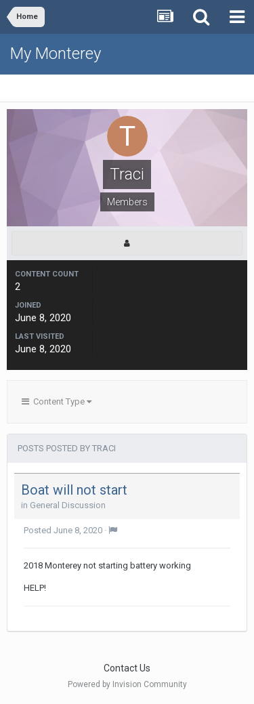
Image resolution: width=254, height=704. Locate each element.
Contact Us (127, 668)
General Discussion (68, 505)
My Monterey (55, 53)
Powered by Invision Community (127, 684)
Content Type (56, 401)
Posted (63, 530)
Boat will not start (74, 490)
